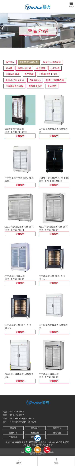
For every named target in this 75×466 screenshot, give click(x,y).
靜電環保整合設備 (14, 86)
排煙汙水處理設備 (55, 80)
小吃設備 (55, 68)
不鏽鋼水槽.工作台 (48, 74)
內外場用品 (35, 80)
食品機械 (29, 74)
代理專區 (57, 433)
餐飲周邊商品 (35, 86)
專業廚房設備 (24, 68)
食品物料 (51, 86)
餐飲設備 (40, 68)
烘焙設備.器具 (12, 74)
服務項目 (13, 433)
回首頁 (19, 461)
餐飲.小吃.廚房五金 (15, 80)
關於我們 (35, 428)
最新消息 (57, 428)
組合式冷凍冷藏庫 (52, 62)
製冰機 (9, 68)
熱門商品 (10, 62)
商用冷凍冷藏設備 (29, 62)
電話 (56, 461)
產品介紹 (35, 433)
